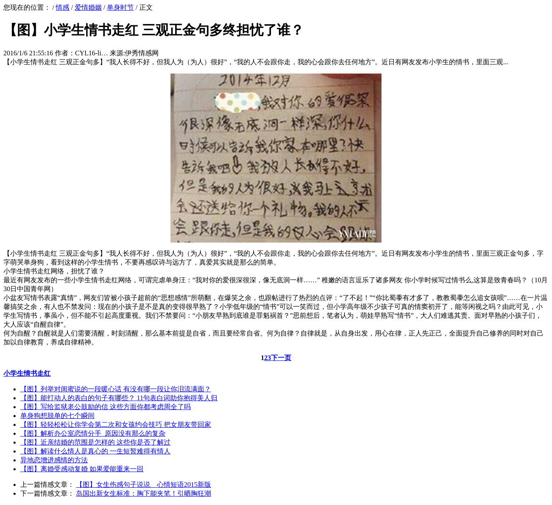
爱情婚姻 (88, 7)
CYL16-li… (91, 53)
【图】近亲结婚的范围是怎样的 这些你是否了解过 (95, 442)
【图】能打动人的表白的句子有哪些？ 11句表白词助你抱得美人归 (118, 397)
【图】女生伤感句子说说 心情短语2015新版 (143, 484)
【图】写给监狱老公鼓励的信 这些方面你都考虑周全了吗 (105, 406)
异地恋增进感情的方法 (54, 460)
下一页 (281, 357)
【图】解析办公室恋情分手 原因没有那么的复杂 (92, 433)
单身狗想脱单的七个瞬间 (57, 415)
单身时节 (120, 7)
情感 (62, 7)
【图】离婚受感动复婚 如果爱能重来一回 (81, 468)
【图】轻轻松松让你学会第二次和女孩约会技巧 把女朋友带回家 (115, 424)
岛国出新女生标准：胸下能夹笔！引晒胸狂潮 (143, 493)
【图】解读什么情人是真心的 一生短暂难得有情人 (95, 451)
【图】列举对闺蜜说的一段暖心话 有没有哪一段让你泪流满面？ (115, 389)
